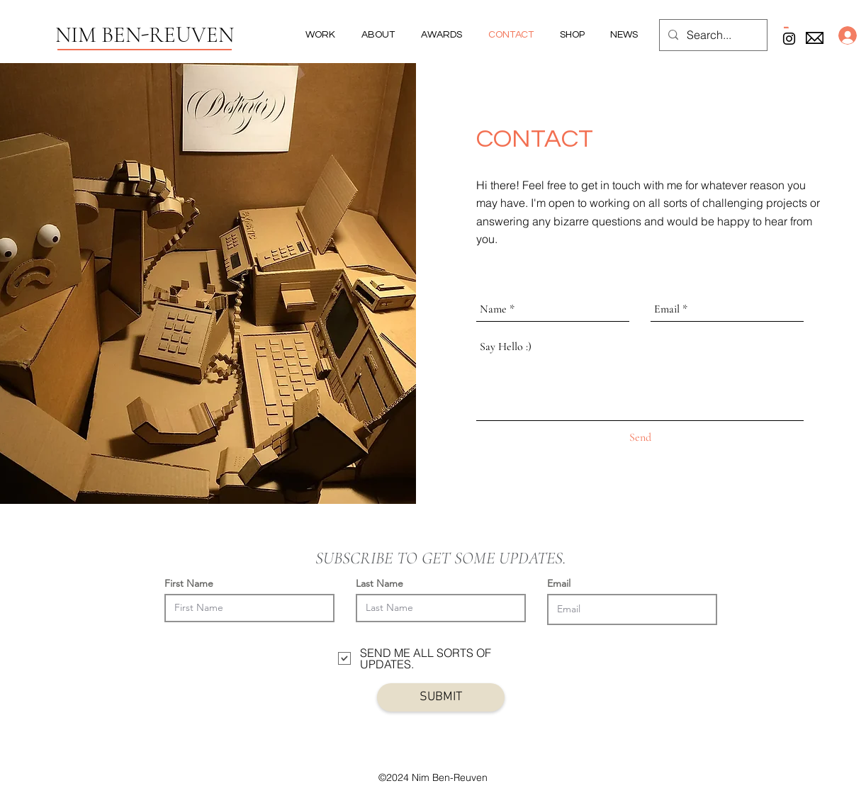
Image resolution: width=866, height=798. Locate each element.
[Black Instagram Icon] (789, 38)
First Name (188, 583)
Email (558, 583)
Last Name (379, 583)
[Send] (640, 438)
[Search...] (712, 35)
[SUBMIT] (441, 697)
